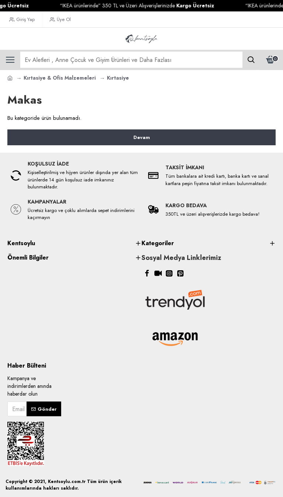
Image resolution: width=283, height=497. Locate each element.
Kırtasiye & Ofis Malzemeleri (60, 77)
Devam (141, 137)
